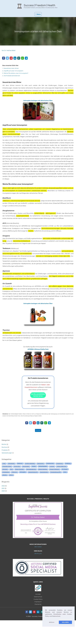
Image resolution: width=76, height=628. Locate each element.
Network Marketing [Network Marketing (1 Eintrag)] (43, 470)
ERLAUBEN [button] (65, 622)
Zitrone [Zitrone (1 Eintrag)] (11, 475)
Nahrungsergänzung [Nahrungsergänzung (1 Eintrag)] (31, 470)
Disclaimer (38, 605)
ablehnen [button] (51, 622)
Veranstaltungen (7, 453)
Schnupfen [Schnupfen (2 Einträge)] (23, 472)
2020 (3, 491)
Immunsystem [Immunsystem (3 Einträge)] (43, 467)
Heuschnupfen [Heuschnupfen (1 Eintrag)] (26, 467)
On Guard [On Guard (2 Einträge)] (64, 470)
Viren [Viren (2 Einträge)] (64, 472)
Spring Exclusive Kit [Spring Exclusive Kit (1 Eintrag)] (33, 472)
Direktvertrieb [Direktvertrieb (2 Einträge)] (50, 464)
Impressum (38, 602)
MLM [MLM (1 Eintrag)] (11, 470)
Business (4, 448)
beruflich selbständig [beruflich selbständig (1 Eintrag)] (29, 464)
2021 (3, 489)
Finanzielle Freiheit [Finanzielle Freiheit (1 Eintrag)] (7, 467)
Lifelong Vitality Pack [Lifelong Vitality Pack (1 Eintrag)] (61, 467)
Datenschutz (38, 597)
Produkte (5, 450)
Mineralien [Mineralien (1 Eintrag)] (5, 470)
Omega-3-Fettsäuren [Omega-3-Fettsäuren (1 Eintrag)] (54, 470)
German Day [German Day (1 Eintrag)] (17, 467)
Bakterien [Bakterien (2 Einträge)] (19, 464)
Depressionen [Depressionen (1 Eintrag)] (40, 464)
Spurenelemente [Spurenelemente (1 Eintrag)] (44, 472)
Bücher (4, 445)
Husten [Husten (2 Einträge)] (34, 467)
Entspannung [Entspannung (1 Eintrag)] (59, 464)
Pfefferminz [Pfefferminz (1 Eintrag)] (14, 472)
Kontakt (38, 595)
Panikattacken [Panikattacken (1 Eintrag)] (6, 472)
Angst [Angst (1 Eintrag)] (4, 464)
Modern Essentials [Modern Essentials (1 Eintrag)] (19, 470)
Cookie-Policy (38, 600)
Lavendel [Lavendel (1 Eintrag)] (52, 467)
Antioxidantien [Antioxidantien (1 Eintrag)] (11, 464)
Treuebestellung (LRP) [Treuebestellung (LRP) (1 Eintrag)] (56, 472)
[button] (45, 618)
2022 (3, 486)
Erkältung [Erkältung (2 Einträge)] (67, 464)
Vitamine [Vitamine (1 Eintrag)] (5, 475)
